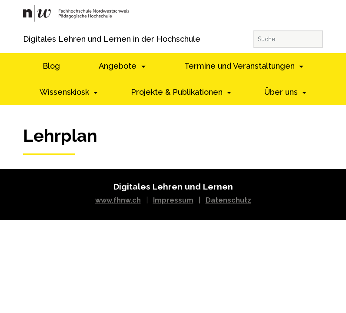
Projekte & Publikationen (178, 92)
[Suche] (288, 39)
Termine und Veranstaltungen (240, 65)
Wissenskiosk (65, 92)
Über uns (282, 92)
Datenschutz (228, 200)
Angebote (119, 65)
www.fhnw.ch (118, 200)
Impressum (173, 200)
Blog (51, 65)
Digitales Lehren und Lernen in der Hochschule (35, 38)
